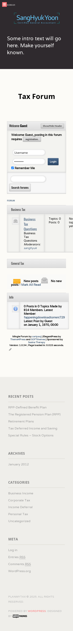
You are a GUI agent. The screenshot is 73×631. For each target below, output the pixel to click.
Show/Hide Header (52, 125)
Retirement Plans (21, 421)
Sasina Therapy (36, 342)
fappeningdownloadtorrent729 (44, 317)
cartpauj (36, 336)
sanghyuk (30, 248)
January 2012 (18, 464)
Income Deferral (20, 507)
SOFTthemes (38, 339)
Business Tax (18, 209)
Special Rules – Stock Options (31, 435)
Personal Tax (18, 514)
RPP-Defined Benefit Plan (27, 407)
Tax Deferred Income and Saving (32, 428)
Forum (11, 200)
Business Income (20, 493)
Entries (17, 557)
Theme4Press (18, 339)
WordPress (37, 611)
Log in (12, 550)
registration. (32, 139)
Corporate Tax (19, 500)
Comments (19, 564)
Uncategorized (19, 521)
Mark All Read (31, 285)
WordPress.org (19, 571)
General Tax (17, 263)
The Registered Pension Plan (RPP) (34, 414)
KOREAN (11, 5)
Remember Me (23, 168)
